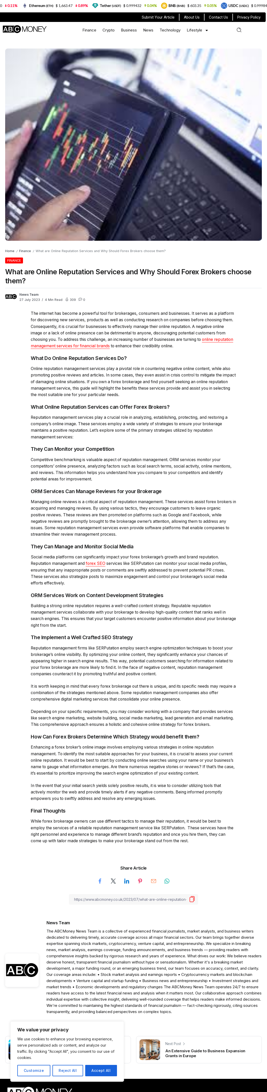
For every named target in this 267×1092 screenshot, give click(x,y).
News (148, 30)
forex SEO (95, 563)
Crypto (109, 30)
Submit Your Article (158, 17)
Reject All (68, 1070)
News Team (29, 294)
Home (9, 251)
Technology (170, 30)
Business (129, 30)
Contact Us (218, 17)
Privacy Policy (249, 17)
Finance (89, 30)
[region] (67, 1051)
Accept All (101, 1070)
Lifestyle (198, 30)
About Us (192, 17)
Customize (34, 1070)
